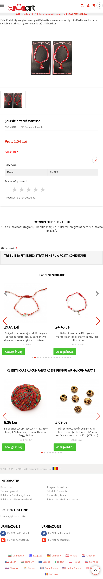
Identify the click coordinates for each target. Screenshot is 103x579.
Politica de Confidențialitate (15, 495)
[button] (32, 357)
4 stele (35, 189)
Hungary (27, 561)
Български (16, 555)
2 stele (21, 189)
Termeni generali (9, 491)
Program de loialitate (58, 487)
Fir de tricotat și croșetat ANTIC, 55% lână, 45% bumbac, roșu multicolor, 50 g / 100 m (26, 432)
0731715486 (78, 14)
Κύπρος (29, 568)
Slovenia (11, 568)
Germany (54, 555)
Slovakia (91, 561)
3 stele (29, 189)
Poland (74, 561)
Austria (71, 555)
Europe (44, 562)
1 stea (14, 189)
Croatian (88, 555)
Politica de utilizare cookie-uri (16, 499)
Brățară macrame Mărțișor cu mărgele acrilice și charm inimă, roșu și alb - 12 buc (77, 336)
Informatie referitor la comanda (63, 499)
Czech (10, 561)
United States (71, 568)
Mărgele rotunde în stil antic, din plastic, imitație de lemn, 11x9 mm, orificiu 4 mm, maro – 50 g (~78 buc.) (77, 432)
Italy (59, 561)
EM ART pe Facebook (14, 533)
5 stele (42, 189)
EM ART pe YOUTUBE (15, 540)
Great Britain (49, 568)
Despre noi (6, 487)
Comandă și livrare (56, 495)
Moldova (51, 574)
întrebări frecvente (57, 491)
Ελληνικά (35, 555)
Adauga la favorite (32, 127)
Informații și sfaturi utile (13, 516)
